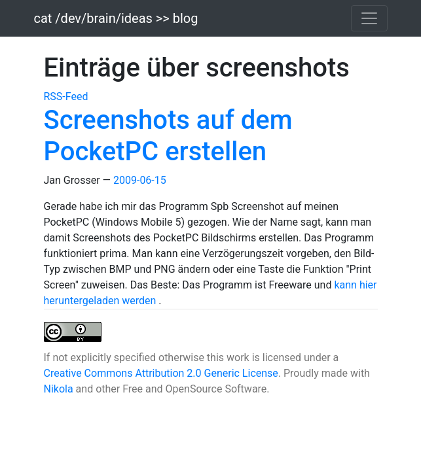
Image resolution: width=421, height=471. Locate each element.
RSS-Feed (66, 96)
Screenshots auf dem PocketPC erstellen (168, 136)
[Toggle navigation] (369, 18)
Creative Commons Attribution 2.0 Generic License (161, 373)
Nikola (58, 389)
